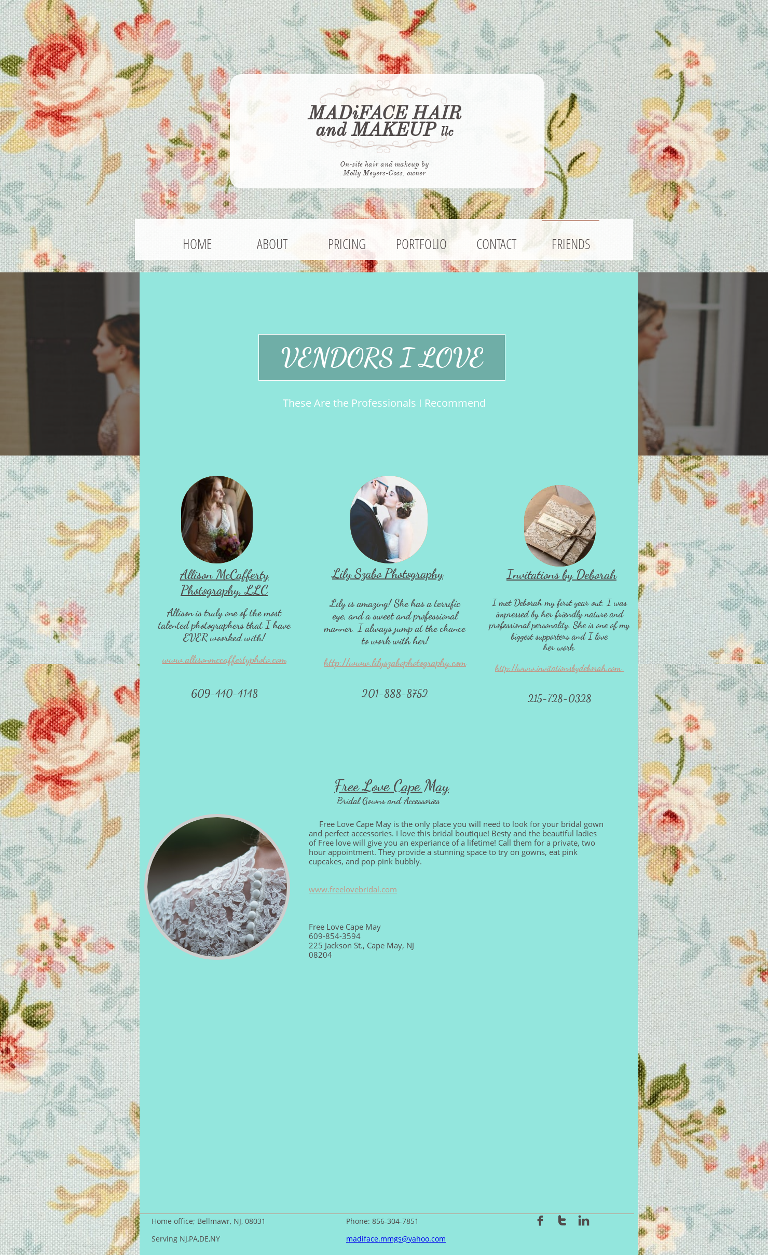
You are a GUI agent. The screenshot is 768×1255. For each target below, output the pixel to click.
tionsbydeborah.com (590, 668)
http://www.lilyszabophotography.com (395, 662)
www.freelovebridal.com (353, 889)
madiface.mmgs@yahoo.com (396, 1239)
